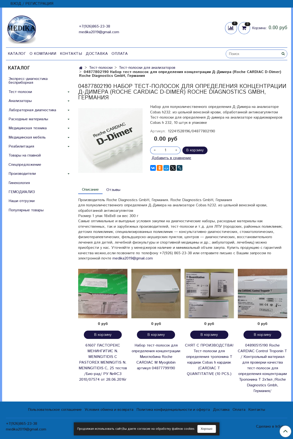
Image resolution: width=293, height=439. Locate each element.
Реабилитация (21, 146)
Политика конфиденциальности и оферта (173, 409)
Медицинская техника (28, 128)
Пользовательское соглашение (55, 409)
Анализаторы (20, 101)
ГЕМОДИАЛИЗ (22, 192)
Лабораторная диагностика (32, 110)
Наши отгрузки (22, 201)
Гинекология (19, 183)
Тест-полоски (101, 67)
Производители (22, 173)
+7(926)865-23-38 (94, 26)
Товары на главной (25, 155)
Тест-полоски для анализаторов (147, 67)
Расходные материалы (28, 119)
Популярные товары (26, 210)
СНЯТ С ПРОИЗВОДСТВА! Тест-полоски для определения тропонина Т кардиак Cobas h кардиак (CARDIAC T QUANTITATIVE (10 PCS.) (209, 360)
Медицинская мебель (27, 137)
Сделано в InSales (271, 427)
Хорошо (206, 429)
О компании (43, 53)
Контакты (71, 53)
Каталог (17, 53)
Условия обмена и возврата (109, 409)
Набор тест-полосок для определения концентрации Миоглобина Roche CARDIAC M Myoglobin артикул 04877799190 (156, 357)
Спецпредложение (25, 164)
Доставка (97, 53)
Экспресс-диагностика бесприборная (28, 80)
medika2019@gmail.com (99, 32)
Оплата (120, 53)
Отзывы (113, 190)
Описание (90, 189)
